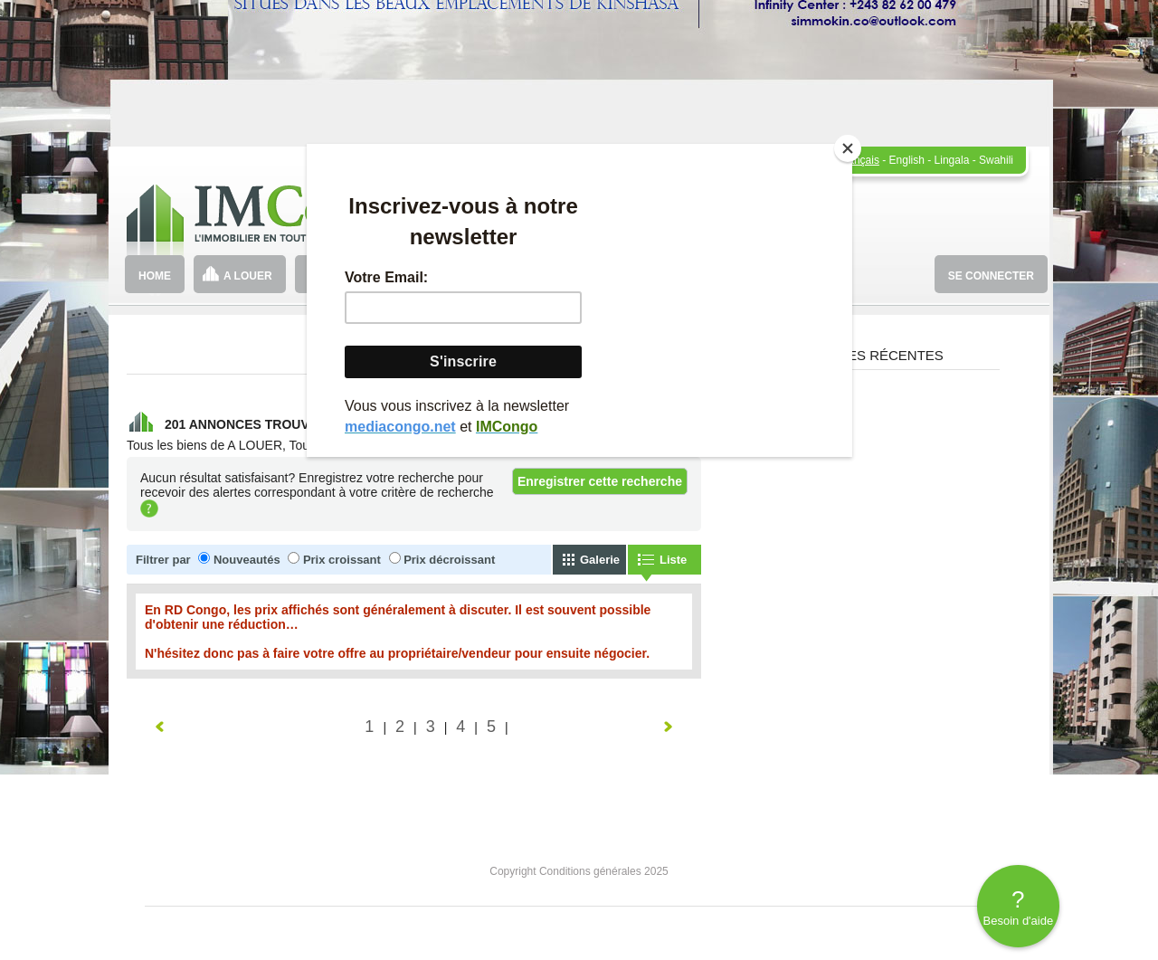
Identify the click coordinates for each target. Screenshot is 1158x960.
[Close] (847, 148)
